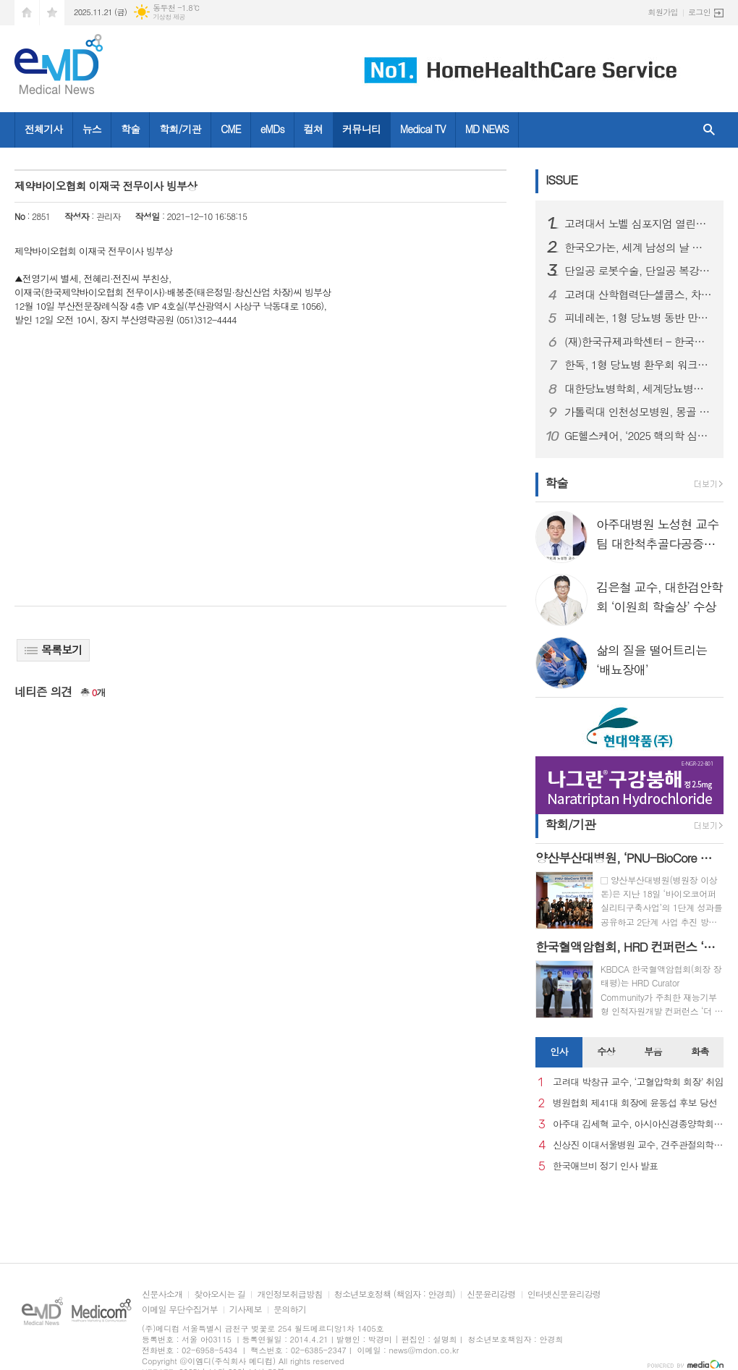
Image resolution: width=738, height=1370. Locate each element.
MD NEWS (487, 129)
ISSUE (561, 179)
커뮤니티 (361, 129)
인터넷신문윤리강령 (564, 1294)
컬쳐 (313, 129)
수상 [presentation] (605, 1051)
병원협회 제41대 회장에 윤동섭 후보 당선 (635, 1103)
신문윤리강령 (491, 1294)
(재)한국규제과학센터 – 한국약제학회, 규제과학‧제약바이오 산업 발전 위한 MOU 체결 (638, 341)
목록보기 (53, 649)
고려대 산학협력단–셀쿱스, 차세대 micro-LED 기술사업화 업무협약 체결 (638, 294)
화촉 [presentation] (699, 1051)
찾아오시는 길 (219, 1294)
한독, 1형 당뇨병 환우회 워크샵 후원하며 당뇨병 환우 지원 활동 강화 (638, 365)
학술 (130, 129)
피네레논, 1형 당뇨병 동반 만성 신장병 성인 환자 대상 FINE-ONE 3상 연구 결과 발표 (638, 317)
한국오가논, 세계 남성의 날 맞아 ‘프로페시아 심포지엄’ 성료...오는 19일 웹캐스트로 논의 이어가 (638, 247)
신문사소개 (162, 1294)
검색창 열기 (709, 130)
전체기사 (44, 129)
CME (231, 129)
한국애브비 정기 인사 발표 (605, 1166)
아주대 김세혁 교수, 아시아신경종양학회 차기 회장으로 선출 (638, 1124)
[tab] (558, 1052)
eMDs (272, 129)
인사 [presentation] (558, 1051)
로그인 (699, 12)
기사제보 (245, 1309)
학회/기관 (180, 129)
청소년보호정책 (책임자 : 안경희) (394, 1294)
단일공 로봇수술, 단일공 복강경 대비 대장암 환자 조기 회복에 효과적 (638, 270)
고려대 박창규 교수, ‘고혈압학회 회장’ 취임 (638, 1082)
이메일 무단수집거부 (180, 1309)
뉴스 (91, 129)
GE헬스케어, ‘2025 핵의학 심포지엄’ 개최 (638, 435)
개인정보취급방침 (289, 1294)
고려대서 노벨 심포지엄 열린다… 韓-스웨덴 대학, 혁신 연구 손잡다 (638, 223)
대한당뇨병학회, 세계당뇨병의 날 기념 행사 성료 (638, 388)
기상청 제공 (169, 17)
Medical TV (423, 129)
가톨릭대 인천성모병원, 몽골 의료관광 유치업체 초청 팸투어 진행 (638, 412)
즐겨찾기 (52, 12)
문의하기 (289, 1309)
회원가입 (663, 12)
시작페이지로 (26, 12)
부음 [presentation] (652, 1051)
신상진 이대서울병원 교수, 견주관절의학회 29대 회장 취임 (638, 1145)
